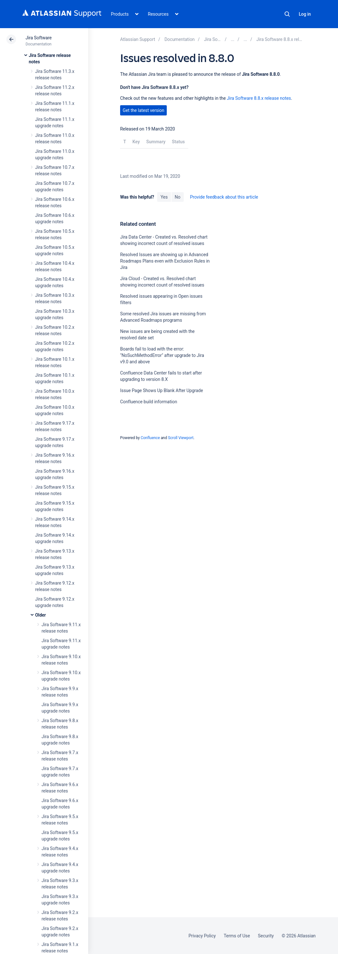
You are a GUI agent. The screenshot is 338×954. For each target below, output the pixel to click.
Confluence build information (148, 401)
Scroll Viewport (181, 438)
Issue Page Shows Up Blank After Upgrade (161, 390)
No (178, 197)
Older (40, 615)
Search (287, 14)
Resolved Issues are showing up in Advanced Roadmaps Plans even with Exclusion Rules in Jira (165, 261)
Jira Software (39, 37)
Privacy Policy (202, 935)
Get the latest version (143, 110)
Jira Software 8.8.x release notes (259, 98)
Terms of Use (237, 935)
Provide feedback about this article (224, 197)
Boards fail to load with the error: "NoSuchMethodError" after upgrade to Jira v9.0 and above (162, 355)
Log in (305, 14)
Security (266, 935)
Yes (163, 197)
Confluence (150, 438)
